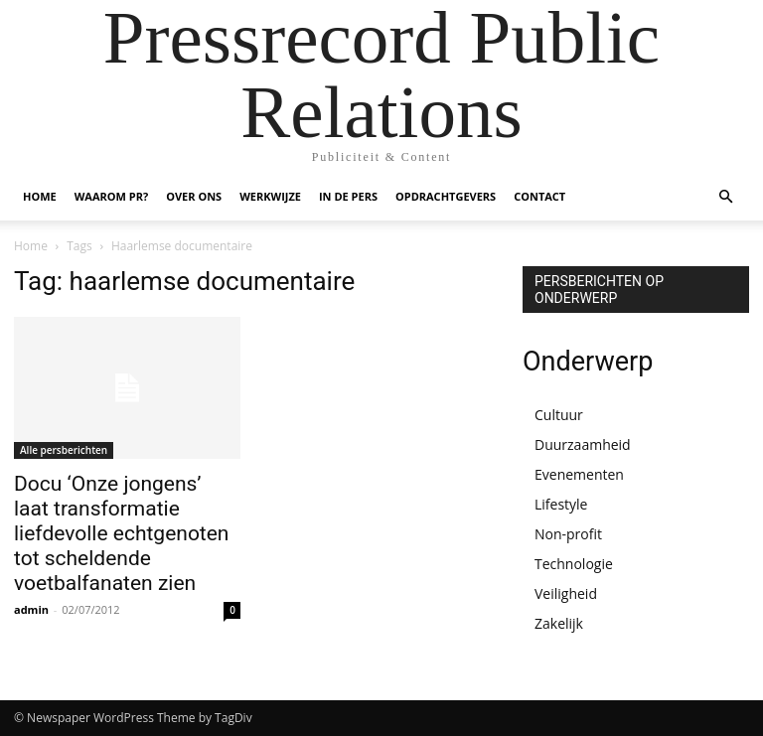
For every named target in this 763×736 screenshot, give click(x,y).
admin (31, 609)
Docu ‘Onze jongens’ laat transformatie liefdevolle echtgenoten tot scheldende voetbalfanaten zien (121, 533)
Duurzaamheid (582, 444)
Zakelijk (558, 623)
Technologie (573, 563)
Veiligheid (565, 593)
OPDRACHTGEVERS (445, 196)
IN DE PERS (348, 196)
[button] (725, 197)
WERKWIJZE (270, 196)
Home (31, 245)
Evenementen (579, 474)
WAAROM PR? (111, 196)
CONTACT (539, 196)
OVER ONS (194, 196)
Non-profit (568, 533)
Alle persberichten (63, 450)
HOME (40, 196)
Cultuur (558, 414)
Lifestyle (560, 504)
